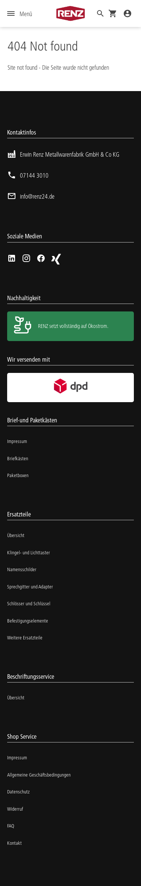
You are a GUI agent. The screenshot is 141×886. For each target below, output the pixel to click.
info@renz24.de (37, 196)
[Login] (127, 13)
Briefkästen (17, 458)
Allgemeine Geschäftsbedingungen (39, 775)
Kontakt (14, 843)
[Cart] (112, 13)
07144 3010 (34, 175)
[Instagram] (26, 258)
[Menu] (19, 14)
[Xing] (56, 259)
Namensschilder (21, 569)
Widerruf (15, 809)
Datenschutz (18, 792)
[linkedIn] (11, 258)
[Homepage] (70, 13)
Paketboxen (18, 475)
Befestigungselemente (27, 621)
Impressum (17, 441)
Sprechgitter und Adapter (30, 587)
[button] (100, 13)
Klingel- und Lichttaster (28, 552)
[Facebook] (40, 258)
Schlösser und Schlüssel (28, 603)
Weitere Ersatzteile (24, 638)
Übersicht (15, 535)
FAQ (10, 826)
